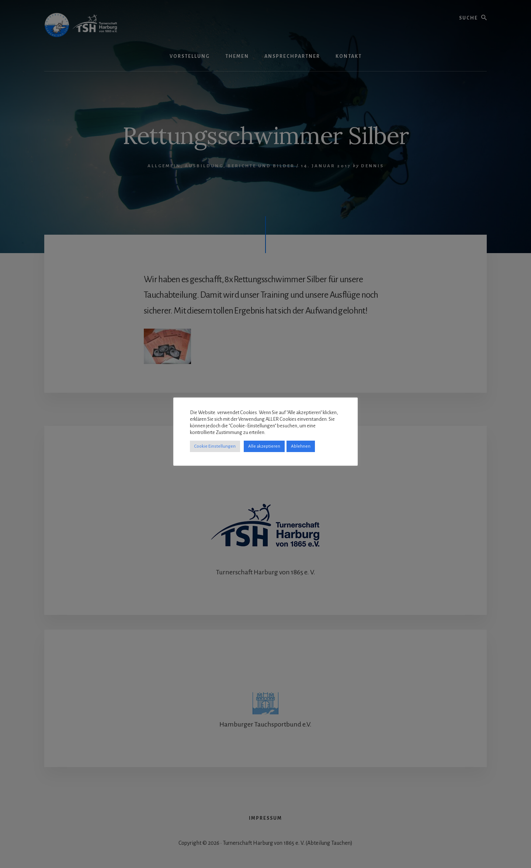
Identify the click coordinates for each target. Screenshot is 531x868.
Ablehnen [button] (300, 446)
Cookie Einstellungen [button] (215, 446)
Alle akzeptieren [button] (264, 446)
